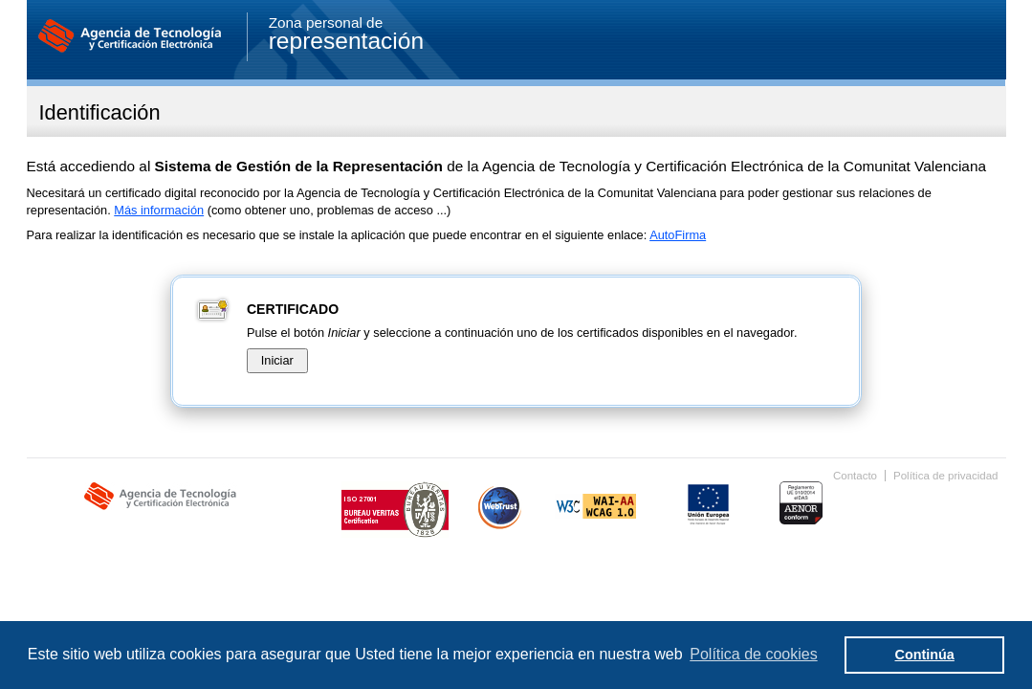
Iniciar (277, 360)
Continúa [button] (925, 654)
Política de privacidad (945, 475)
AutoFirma (677, 235)
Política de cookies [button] (753, 654)
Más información (159, 210)
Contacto (855, 475)
